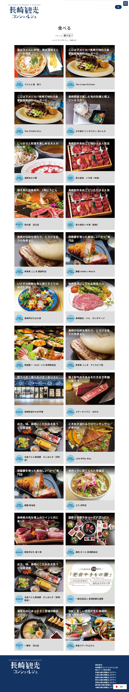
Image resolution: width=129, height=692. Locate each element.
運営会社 (98, 665)
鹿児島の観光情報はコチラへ (106, 685)
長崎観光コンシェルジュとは (106, 667)
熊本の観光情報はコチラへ (105, 680)
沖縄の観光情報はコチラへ (105, 687)
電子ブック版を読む (103, 670)
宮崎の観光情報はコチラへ (105, 682)
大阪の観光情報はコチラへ (105, 675)
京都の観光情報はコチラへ (105, 672)
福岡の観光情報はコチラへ (105, 677)
